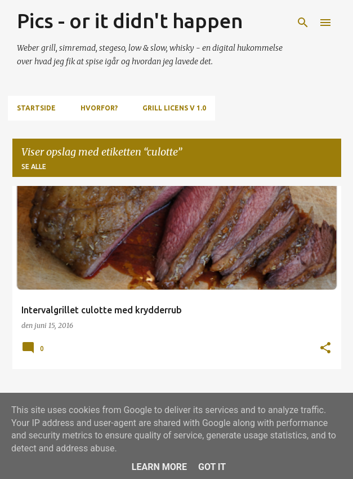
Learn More (159, 467)
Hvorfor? (99, 108)
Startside (36, 108)
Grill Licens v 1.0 (174, 108)
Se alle (33, 166)
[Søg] (303, 22)
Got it (212, 467)
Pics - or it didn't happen (130, 20)
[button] (325, 348)
